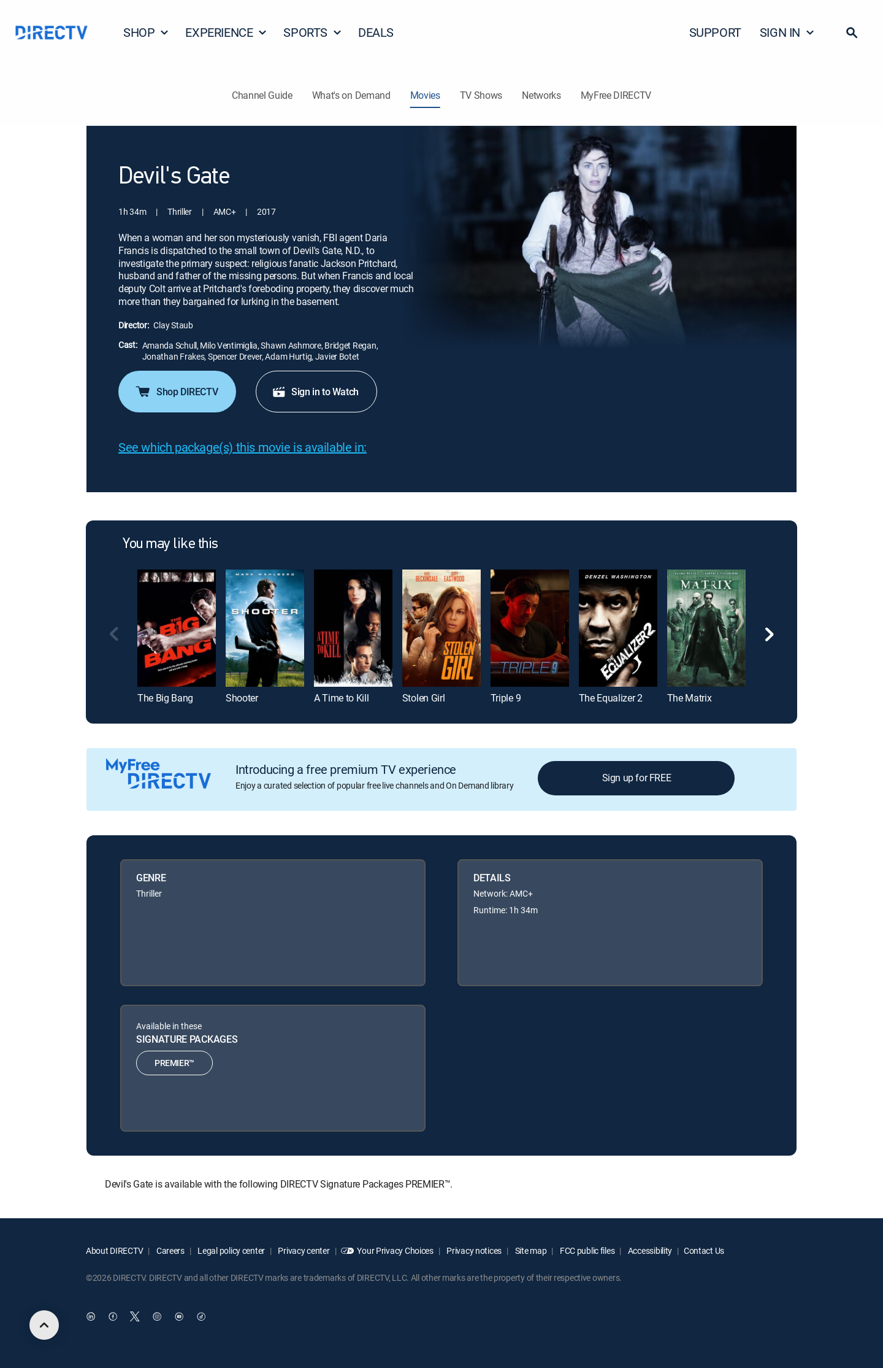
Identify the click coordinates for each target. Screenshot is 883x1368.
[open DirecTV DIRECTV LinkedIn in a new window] (91, 1317)
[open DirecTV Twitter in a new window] (135, 1317)
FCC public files (586, 1250)
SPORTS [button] (312, 32)
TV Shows (481, 95)
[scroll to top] (44, 1325)
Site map (529, 1250)
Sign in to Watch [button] (315, 391)
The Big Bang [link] (165, 698)
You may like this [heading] (170, 544)
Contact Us (704, 1250)
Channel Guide (262, 95)
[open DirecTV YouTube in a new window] (179, 1317)
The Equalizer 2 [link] (611, 698)
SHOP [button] (146, 32)
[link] (176, 628)
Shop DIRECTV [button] (176, 391)
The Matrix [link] (689, 698)
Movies (425, 95)
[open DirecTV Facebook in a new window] (113, 1317)
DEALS (376, 32)
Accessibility (649, 1250)
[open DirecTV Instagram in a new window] (157, 1317)
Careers (170, 1250)
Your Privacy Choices (395, 1250)
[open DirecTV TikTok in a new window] (201, 1317)
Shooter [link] (242, 698)
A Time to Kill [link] (341, 698)
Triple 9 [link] (506, 698)
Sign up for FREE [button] (636, 777)
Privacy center (303, 1250)
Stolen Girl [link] (423, 698)
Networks (541, 95)
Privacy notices (473, 1250)
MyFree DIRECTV (616, 95)
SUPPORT (715, 32)
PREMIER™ (174, 1063)
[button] (851, 32)
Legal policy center (230, 1250)
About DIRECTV (114, 1250)
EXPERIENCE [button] (226, 32)
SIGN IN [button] (787, 32)
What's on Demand (351, 95)
